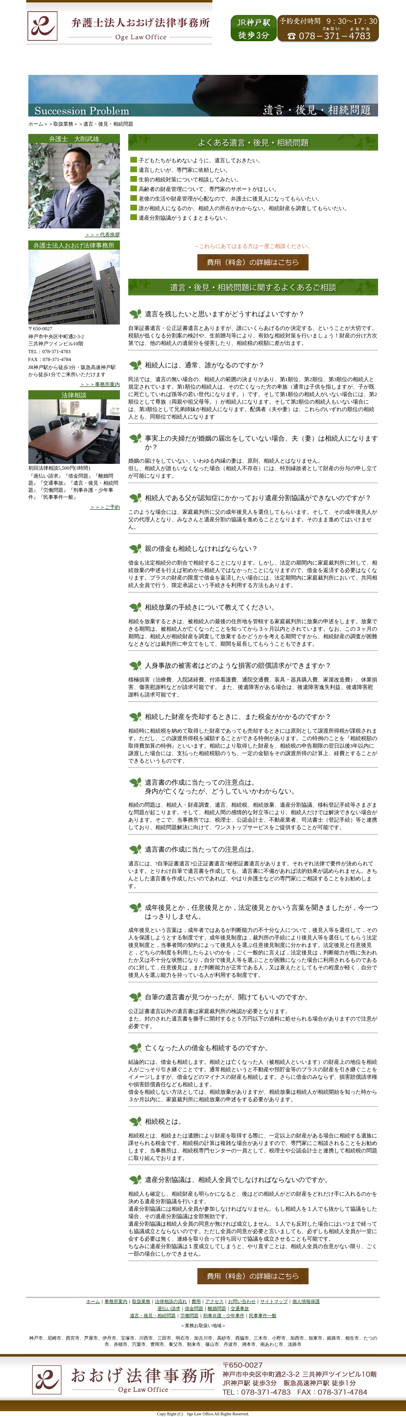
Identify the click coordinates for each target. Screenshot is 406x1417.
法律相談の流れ (171, 1301)
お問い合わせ (242, 1301)
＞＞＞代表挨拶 (102, 235)
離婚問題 (217, 1308)
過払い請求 (168, 1308)
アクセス (214, 1301)
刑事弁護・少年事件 (223, 1315)
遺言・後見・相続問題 (153, 1315)
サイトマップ (274, 1301)
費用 (196, 1301)
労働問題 (189, 1315)
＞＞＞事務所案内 (100, 384)
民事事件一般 (262, 1315)
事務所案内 (116, 1301)
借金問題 (194, 1308)
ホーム (35, 124)
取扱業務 (141, 1301)
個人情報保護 (306, 1301)
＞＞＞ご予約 (105, 507)
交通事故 (240, 1308)
